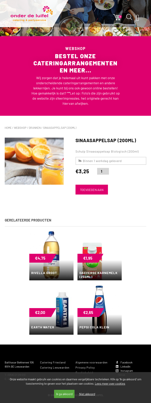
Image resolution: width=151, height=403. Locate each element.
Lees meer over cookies (110, 383)
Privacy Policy (85, 367)
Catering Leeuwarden (54, 367)
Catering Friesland (53, 362)
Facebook (124, 362)
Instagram (124, 370)
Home (8, 127)
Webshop (20, 127)
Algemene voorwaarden (92, 362)
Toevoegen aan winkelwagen (91, 191)
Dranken (35, 127)
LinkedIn (123, 366)
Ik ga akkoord (64, 394)
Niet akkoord (87, 394)
